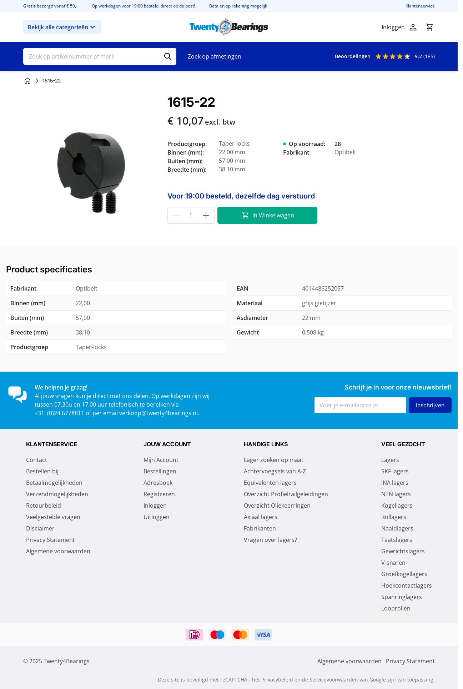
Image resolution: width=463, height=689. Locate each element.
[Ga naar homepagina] (27, 80)
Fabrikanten (260, 528)
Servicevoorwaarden (333, 679)
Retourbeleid (43, 505)
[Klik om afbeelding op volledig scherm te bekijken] (91, 163)
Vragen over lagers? (270, 539)
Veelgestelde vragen (53, 516)
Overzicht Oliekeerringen (277, 505)
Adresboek (158, 482)
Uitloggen (157, 516)
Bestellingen (160, 471)
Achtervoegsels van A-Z (275, 471)
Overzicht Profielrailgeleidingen (286, 494)
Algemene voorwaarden (58, 551)
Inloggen (155, 505)
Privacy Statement (50, 539)
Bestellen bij (42, 471)
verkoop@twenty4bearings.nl (158, 413)
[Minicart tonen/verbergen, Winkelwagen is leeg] (429, 27)
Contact (36, 459)
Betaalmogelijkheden (54, 482)
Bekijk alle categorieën (62, 27)
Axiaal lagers (260, 516)
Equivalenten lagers (270, 482)
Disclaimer (40, 528)
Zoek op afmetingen (214, 56)
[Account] (413, 27)
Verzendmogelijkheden (57, 494)
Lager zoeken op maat (273, 459)
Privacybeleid (277, 679)
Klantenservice (420, 6)
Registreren (159, 494)
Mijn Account (161, 459)
